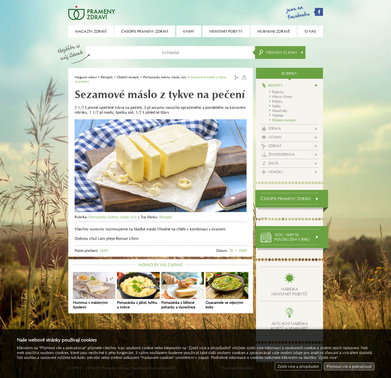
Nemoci (275, 172)
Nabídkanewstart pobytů (289, 291)
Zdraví (274, 146)
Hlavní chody (282, 96)
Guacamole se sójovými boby (227, 291)
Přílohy (277, 101)
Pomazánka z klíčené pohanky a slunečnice (182, 291)
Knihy (188, 31)
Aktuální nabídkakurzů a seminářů (289, 326)
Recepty (107, 77)
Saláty (276, 106)
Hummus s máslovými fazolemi (94, 291)
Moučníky (280, 110)
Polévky (278, 92)
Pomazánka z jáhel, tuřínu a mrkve (138, 291)
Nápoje (278, 115)
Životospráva (281, 154)
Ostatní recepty (128, 77)
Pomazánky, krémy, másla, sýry (164, 77)
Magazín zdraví (86, 77)
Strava (274, 128)
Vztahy (275, 137)
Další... (274, 163)
